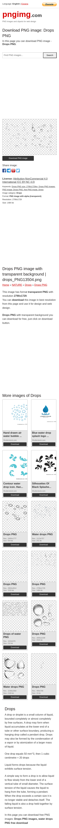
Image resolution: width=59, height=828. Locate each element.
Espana (24, 4)
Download (15, 444)
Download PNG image (18, 158)
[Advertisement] (29, 90)
